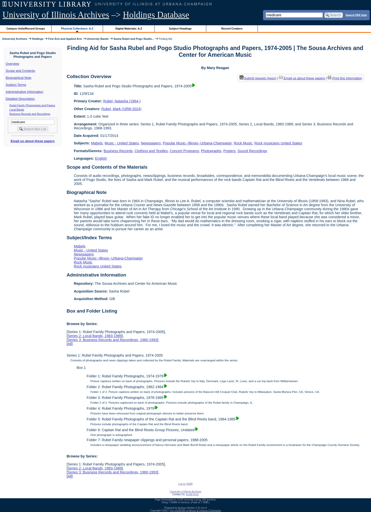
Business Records (118, 151)
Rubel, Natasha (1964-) (122, 101)
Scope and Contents (20, 71)
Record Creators (231, 28)
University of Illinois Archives (55, 15)
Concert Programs (184, 151)
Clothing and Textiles (151, 151)
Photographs (211, 151)
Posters (229, 151)
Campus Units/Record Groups (25, 28)
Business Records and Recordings (30, 113)
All (70, 344)
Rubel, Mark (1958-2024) (122, 109)
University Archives (14, 38)
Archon (182, 507)
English (101, 158)
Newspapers (151, 143)
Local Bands (17, 109)
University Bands (98, 38)
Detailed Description (20, 99)
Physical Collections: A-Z (77, 28)
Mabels (96, 143)
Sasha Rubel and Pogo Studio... (134, 38)
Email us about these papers (32, 141)
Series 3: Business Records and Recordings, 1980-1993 (112, 340)
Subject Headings (180, 28)
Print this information (345, 78)
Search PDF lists (356, 14)
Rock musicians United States (278, 143)
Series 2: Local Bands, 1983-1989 (95, 336)
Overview (12, 64)
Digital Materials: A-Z (128, 28)
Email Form (192, 494)
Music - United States (121, 143)
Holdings (38, 38)
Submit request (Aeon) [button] (258, 78)
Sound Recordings (252, 151)
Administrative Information (24, 92)
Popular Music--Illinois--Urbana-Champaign (197, 143)
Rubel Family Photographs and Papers (32, 105)
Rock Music (243, 143)
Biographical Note (19, 78)
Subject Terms (16, 85)
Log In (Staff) (185, 483)
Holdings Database (156, 15)
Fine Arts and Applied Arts (65, 38)
